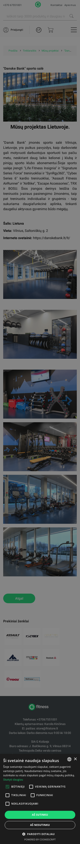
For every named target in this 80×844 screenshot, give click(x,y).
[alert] (40, 422)
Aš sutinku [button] (40, 815)
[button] (40, 834)
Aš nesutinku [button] (40, 825)
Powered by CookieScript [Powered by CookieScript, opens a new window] (40, 839)
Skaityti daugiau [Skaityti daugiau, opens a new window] (13, 779)
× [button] (75, 759)
